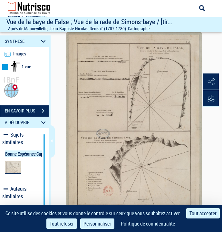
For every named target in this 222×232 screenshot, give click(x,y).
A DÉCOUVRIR (26, 122)
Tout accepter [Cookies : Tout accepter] (203, 213)
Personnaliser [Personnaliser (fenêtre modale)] (97, 223)
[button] (11, 90)
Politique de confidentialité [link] (148, 223)
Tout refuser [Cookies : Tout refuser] (62, 223)
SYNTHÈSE (26, 41)
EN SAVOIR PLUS (27, 110)
